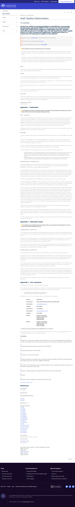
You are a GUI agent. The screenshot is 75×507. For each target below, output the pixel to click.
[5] (21, 357)
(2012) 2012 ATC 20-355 (24, 441)
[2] (59, 77)
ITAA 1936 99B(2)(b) (24, 419)
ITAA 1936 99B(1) (23, 414)
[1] (44, 76)
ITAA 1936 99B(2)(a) (24, 417)
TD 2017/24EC (44, 44)
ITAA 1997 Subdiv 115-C (24, 426)
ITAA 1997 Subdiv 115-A (24, 425)
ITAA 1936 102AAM (23, 422)
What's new (36, 1)
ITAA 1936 (22, 407)
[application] (10, 24)
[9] (21, 378)
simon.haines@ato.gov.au (42, 304)
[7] (21, 369)
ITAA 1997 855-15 (23, 431)
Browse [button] (10, 22)
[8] (30, 202)
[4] (21, 353)
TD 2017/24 (41, 41)
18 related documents (30, 15)
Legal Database (54, 1)
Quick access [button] (10, 26)
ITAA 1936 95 (22, 408)
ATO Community (45, 1)
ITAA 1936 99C (23, 420)
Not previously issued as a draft (26, 382)
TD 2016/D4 (22, 400)
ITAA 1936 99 (22, 411)
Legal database (6, 13)
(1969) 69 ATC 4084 (24, 451)
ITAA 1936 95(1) (23, 410)
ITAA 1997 (22, 423)
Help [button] (10, 31)
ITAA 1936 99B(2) (23, 416)
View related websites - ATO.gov (28, 501)
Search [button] (10, 17)
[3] (20, 349)
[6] (40, 142)
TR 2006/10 (22, 398)
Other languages (56, 486)
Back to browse (22, 15)
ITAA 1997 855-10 (23, 429)
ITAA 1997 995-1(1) (23, 432)
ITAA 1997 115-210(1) (24, 428)
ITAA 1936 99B (23, 413)
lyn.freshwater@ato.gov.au (42, 310)
